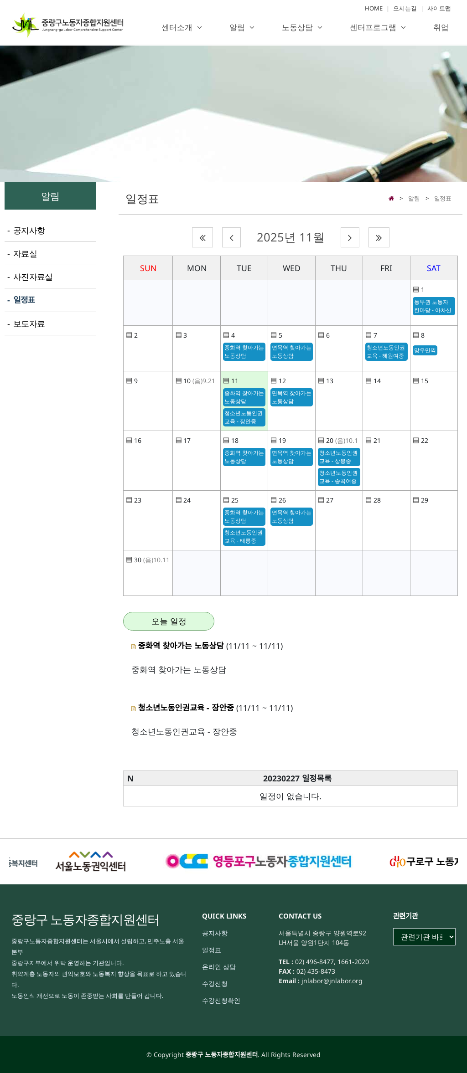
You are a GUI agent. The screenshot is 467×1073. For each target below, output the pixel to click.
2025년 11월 (291, 237)
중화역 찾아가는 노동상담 (244, 351)
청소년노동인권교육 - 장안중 (243, 417)
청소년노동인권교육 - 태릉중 (243, 536)
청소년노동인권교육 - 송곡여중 (338, 477)
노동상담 (297, 27)
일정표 (442, 198)
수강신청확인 (221, 1000)
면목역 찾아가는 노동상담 (291, 351)
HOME (374, 9)
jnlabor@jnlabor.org (331, 980)
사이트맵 (439, 9)
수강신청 (215, 983)
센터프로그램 (373, 27)
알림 (237, 27)
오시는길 (405, 9)
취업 (441, 27)
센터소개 (176, 27)
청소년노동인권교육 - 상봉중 (338, 457)
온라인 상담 (219, 966)
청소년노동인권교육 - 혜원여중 (386, 351)
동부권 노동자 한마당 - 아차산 (432, 306)
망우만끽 (425, 350)
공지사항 (215, 933)
